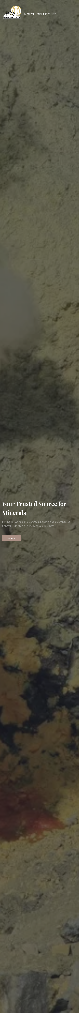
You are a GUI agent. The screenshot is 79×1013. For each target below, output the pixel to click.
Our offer (11, 538)
